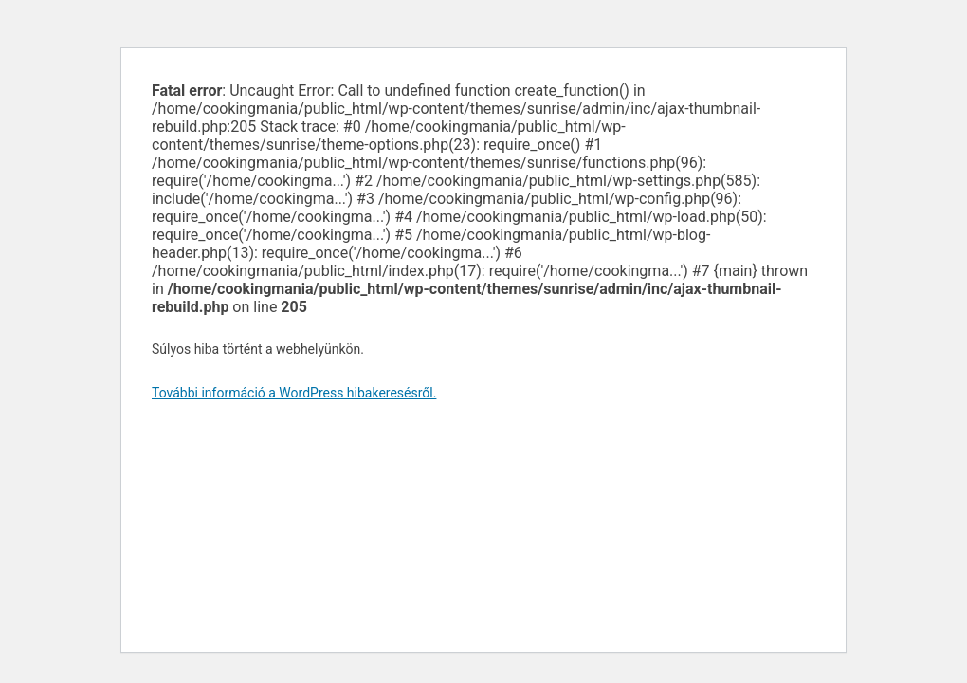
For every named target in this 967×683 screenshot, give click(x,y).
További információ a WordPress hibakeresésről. (294, 392)
